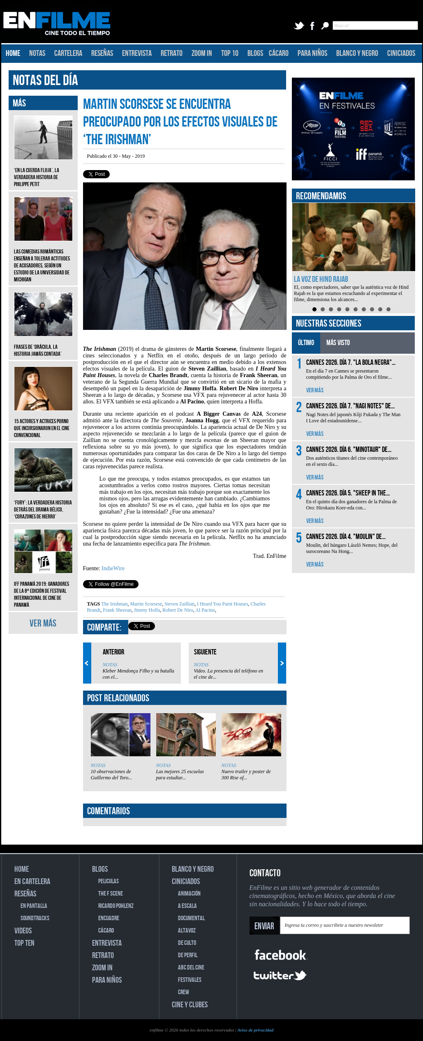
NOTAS (37, 53)
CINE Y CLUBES (190, 1005)
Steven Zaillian (178, 604)
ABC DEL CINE (191, 968)
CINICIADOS (401, 53)
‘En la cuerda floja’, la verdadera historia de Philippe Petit (43, 171)
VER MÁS (43, 623)
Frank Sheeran (117, 610)
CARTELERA (68, 53)
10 (388, 309)
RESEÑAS (102, 53)
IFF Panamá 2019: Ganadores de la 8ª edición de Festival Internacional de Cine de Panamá (43, 588)
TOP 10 (229, 53)
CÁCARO (279, 53)
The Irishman (114, 604)
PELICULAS (108, 881)
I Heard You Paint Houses (222, 604)
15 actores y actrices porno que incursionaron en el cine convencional (43, 422)
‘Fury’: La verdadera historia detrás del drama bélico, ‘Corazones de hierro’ (43, 503)
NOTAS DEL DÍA (45, 81)
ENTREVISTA (137, 53)
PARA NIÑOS (312, 53)
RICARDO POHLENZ (116, 906)
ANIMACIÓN (189, 894)
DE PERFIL (187, 955)
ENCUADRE (108, 918)
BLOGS (255, 53)
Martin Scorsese (145, 604)
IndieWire (113, 568)
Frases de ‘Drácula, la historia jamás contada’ (43, 344)
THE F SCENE (110, 894)
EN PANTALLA (34, 906)
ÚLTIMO (306, 343)
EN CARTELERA (32, 882)
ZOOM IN (202, 53)
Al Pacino (204, 610)
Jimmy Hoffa (146, 610)
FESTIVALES (189, 980)
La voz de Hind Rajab (321, 279)
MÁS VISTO (338, 343)
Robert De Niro (177, 610)
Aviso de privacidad (255, 1029)
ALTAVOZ (187, 931)
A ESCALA (187, 906)
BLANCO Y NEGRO (357, 53)
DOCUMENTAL (191, 918)
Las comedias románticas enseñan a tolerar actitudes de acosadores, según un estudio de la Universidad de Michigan (43, 259)
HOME (13, 53)
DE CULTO (187, 943)
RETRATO (172, 53)
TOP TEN (24, 943)
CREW (183, 992)
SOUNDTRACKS (35, 918)
